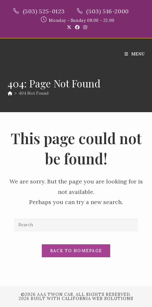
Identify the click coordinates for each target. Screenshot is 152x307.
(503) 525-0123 (45, 11)
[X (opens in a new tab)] (69, 27)
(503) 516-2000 (108, 11)
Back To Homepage (76, 250)
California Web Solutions (97, 298)
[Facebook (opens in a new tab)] (77, 27)
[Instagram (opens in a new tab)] (84, 27)
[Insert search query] (76, 225)
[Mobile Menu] (134, 54)
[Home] (10, 93)
